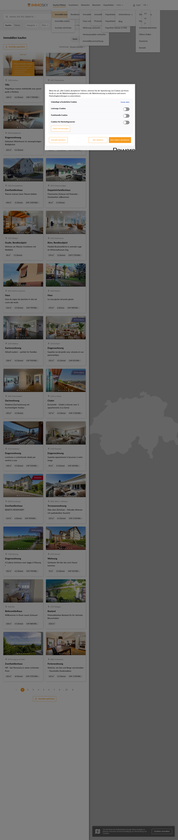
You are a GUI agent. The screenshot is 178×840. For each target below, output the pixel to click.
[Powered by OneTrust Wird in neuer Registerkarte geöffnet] (123, 148)
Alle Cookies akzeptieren (119, 140)
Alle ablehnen (98, 140)
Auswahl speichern (58, 140)
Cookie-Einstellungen (61, 128)
